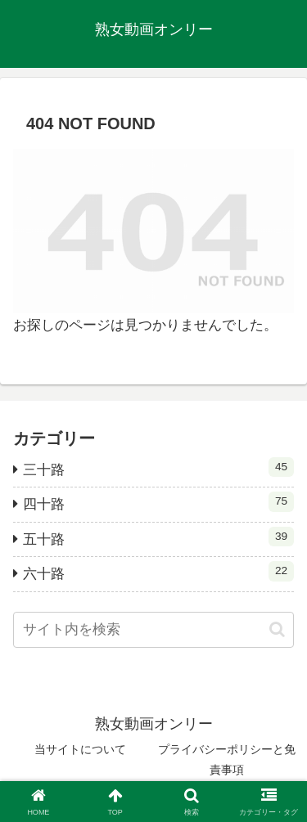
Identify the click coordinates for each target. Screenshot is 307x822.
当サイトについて (80, 749)
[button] (277, 629)
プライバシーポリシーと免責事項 (227, 759)
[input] (153, 630)
